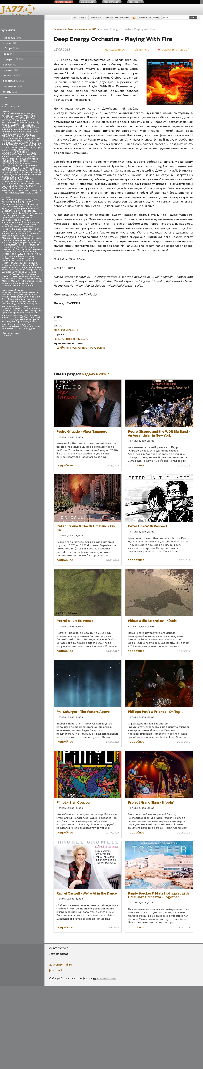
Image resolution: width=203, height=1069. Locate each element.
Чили (11, 263)
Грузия (23, 215)
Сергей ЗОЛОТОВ (11, 177)
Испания (17, 224)
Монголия (28, 281)
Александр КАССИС (12, 116)
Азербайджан (30, 199)
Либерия (28, 279)
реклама (6, 335)
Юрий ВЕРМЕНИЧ (28, 186)
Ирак (17, 222)
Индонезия (8, 222)
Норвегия (25, 242)
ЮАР (35, 265)
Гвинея (14, 276)
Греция (15, 215)
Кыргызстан (35, 231)
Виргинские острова (24, 211)
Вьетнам (6, 213)
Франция (20, 261)
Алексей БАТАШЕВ (20, 118)
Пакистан (36, 242)
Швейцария (21, 263)
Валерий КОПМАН (26, 136)
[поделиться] (115, 49)
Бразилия (34, 206)
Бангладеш (21, 204)
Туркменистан (9, 256)
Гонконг (6, 215)
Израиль (18, 220)
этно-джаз (29, 328)
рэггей (22, 315)
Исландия (7, 224)
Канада (16, 229)
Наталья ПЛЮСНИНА (26, 166)
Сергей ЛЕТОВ (25, 179)
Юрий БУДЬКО (10, 186)
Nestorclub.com (106, 978)
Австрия (18, 199)
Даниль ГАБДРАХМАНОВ (29, 190)
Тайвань (6, 254)
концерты (13, 75)
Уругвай (29, 258)
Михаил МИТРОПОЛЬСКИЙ (19, 162)
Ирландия (33, 222)
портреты (13, 59)
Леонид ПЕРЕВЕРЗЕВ (13, 156)
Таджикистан (26, 283)
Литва (21, 233)
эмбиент (24, 326)
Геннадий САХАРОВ (23, 141)
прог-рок (7, 313)
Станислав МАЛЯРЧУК (13, 181)
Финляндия (8, 261)
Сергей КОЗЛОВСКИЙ (15, 178)
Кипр (4, 270)
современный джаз (12, 328)
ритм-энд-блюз (10, 315)
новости (96, 17)
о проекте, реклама (117, 17)
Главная (59, 29)
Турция (22, 256)
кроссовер (19, 313)
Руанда (6, 283)
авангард (7, 292)
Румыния (29, 247)
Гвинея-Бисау (25, 276)
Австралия (7, 199)
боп (4, 299)
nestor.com (63, 2)
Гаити (28, 213)
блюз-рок (30, 297)
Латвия (5, 233)
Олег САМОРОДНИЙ (30, 170)
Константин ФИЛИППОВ (14, 152)
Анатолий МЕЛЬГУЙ (28, 123)
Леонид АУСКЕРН (27, 154)
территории (13, 80)
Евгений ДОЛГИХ (26, 147)
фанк (14, 322)
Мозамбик (16, 281)
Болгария (23, 206)
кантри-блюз (33, 308)
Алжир (5, 202)
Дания (31, 215)
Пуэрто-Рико (9, 247)
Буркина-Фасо (28, 274)
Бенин (14, 206)
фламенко (23, 322)
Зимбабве (7, 220)
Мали (29, 236)
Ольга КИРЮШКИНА (12, 172)
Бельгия (6, 206)
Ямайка (6, 267)
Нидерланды (19, 240)
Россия (20, 247)
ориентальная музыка (13, 308)
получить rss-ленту (146, 17)
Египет (36, 276)
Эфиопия (27, 265)
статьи (10, 43)
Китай (24, 229)
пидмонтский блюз (12, 310)
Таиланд (31, 251)
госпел (26, 301)
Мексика (17, 238)
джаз (11, 106)
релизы (10, 64)
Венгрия (35, 208)
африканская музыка (13, 294)
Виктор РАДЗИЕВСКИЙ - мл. (16, 138)
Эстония (17, 265)
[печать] (142, 49)
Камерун (6, 229)
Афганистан (8, 204)
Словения (7, 251)
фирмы (10, 91)
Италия (27, 224)
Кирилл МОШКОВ (20, 150)
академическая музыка (25, 292)
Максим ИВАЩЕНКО (20, 159)
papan (5, 113)
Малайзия (20, 236)
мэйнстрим (16, 301)
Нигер (38, 281)
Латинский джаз (16, 299)
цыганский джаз (22, 324)
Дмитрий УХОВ (29, 145)
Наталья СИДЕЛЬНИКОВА (15, 168)
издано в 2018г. (89, 29)
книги (9, 54)
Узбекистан (8, 258)
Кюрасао (13, 270)
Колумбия (34, 229)
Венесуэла (7, 211)
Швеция (33, 263)
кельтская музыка (32, 310)
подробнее (64, 465)
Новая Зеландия (10, 242)
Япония (30, 285)
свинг (30, 315)
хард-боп (7, 324)
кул (38, 297)
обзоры (12, 48)
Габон (15, 213)
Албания (19, 272)
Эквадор (7, 265)
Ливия (37, 279)
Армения (26, 202)
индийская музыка (19, 306)
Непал (37, 238)
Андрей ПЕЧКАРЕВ (23, 127)
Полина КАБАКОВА (32, 175)
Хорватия (31, 261)
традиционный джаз (20, 319)
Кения (38, 267)
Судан (16, 251)
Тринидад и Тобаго (22, 254)
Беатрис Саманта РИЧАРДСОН (16, 135)
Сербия (15, 249)
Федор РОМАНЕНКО (29, 184)
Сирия (14, 283)
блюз (5, 106)
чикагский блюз (10, 326)
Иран (24, 222)
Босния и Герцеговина (22, 267)
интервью (13, 37)
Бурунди (6, 208)
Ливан (13, 233)
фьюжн (33, 322)
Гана (21, 213)
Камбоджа (27, 227)
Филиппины (19, 285)
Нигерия (6, 240)
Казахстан (15, 227)
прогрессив (32, 313)
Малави (6, 281)
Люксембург (31, 233)
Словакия (37, 249)
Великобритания (21, 208)
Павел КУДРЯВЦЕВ (11, 175)
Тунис (37, 254)
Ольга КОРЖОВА (32, 172)
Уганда (31, 256)
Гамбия (6, 276)
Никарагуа (32, 240)
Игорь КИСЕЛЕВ (10, 193)
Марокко (7, 238)
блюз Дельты (17, 297)
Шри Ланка (8, 272)
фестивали (13, 86)
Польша (22, 245)
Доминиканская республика (17, 218)
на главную (80, 17)
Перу (13, 245)
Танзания (7, 285)
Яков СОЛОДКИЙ (28, 193)
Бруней (16, 274)
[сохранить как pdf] (173, 49)
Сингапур (25, 249)
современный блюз (19, 317)
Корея (5, 231)
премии (11, 70)
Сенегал (6, 249)
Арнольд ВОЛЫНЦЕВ (24, 132)
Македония (8, 236)
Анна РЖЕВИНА (21, 129)
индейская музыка (21, 303)
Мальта (37, 270)
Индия (27, 220)
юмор (6, 97)
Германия (37, 213)
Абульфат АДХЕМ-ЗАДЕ (22, 113)
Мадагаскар (26, 270)
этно (18, 106)
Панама (6, 245)
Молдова (28, 238)
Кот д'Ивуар (16, 279)
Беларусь (33, 204)
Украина (19, 258)
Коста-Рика (15, 231)
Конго (5, 279)
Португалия (33, 245)
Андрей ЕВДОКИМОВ (13, 125)
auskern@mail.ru (60, 964)
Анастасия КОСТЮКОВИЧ (15, 121)
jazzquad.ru (57, 970)
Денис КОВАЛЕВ (22, 143)
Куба (25, 231)
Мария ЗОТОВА (20, 161)
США (23, 251)
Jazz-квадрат (21, 14)
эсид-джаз (35, 326)
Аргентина (15, 202)
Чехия (5, 263)
